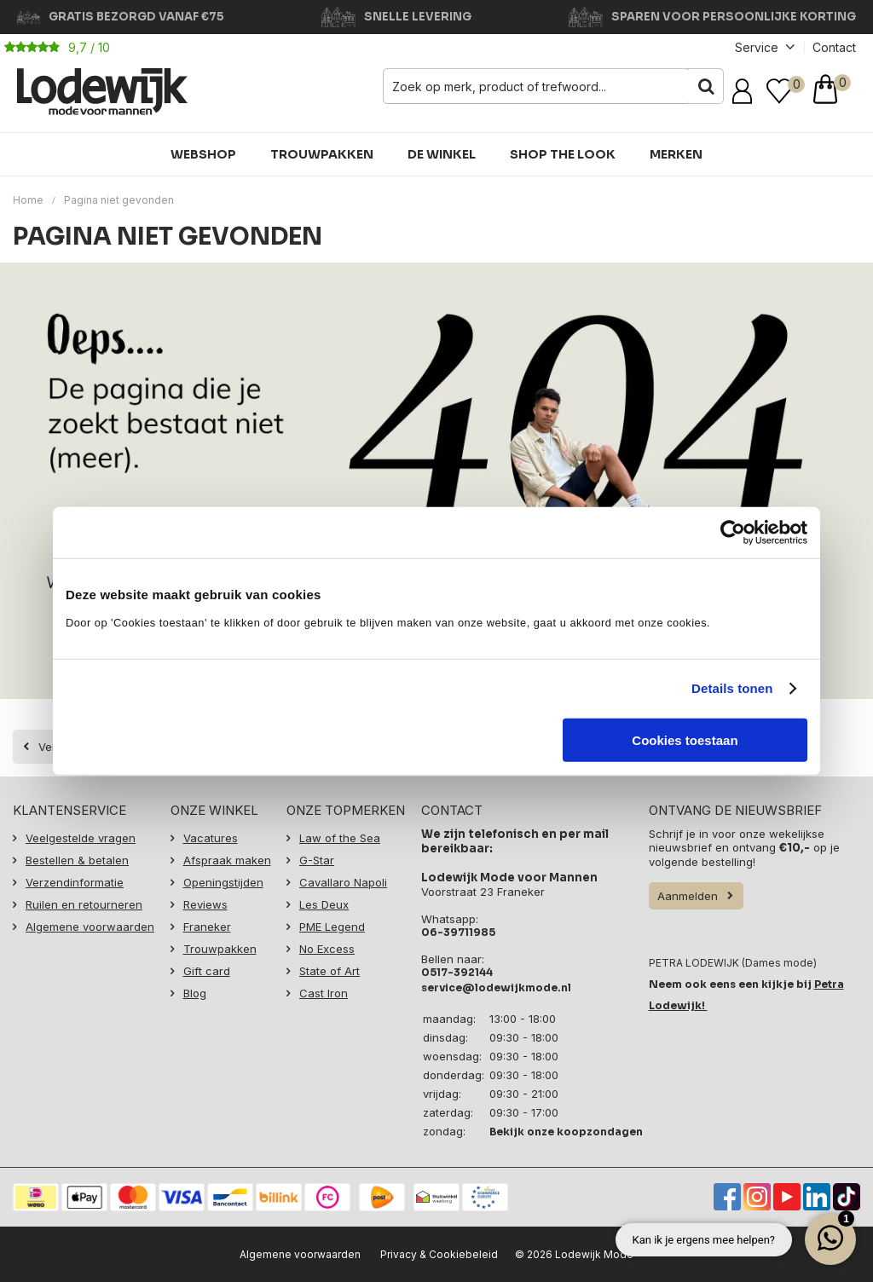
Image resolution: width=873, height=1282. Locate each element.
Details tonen (731, 688)
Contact (834, 47)
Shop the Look (563, 154)
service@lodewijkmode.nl (496, 987)
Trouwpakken (321, 154)
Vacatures (210, 838)
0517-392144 (457, 972)
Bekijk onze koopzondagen (566, 1130)
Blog (194, 993)
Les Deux (324, 904)
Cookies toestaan (684, 739)
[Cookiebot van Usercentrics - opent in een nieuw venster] (732, 533)
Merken (676, 154)
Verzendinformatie (75, 882)
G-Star (316, 860)
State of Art (329, 971)
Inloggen (745, 91)
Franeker (207, 926)
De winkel (442, 154)
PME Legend (332, 926)
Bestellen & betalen (77, 860)
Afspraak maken (227, 860)
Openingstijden (223, 882)
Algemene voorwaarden (90, 926)
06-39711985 (458, 932)
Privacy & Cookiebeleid (439, 1254)
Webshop (203, 154)
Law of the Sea (339, 838)
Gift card (206, 971)
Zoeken (706, 86)
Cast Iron (323, 993)
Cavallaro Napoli (343, 882)
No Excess (327, 949)
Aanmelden (687, 896)
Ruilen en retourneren (84, 904)
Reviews (205, 904)
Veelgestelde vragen (81, 838)
